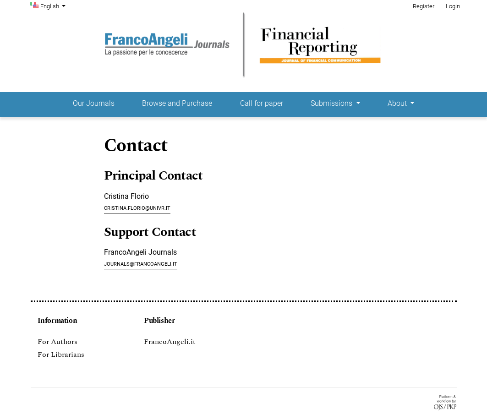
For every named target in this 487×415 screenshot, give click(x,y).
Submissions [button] (332, 103)
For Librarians (61, 354)
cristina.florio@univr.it (137, 207)
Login (453, 6)
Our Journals (94, 103)
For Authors (57, 341)
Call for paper (261, 103)
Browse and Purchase (177, 103)
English (54, 5)
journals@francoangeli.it (140, 263)
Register (423, 6)
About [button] (398, 103)
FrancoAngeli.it (170, 341)
